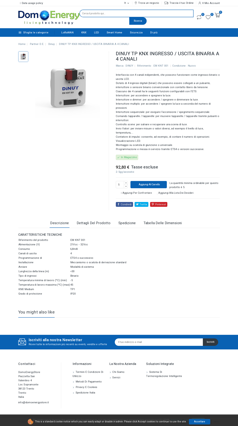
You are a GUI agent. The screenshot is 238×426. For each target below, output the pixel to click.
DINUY (129, 66)
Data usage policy (32, 3)
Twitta (143, 204)
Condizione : (179, 66)
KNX (84, 32)
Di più (154, 32)
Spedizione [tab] (127, 223)
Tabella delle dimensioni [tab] (163, 223)
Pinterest (160, 204)
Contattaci (27, 364)
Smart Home (114, 32)
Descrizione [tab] (59, 223)
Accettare (199, 421)
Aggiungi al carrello (149, 184)
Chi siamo (118, 372)
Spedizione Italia (85, 393)
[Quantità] (120, 184)
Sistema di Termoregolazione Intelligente (164, 374)
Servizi (116, 377)
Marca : (120, 66)
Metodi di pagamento (88, 382)
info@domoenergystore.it (33, 402)
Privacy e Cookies (86, 387)
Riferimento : (145, 66)
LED (96, 32)
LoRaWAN (67, 32)
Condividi (126, 204)
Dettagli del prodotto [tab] (93, 223)
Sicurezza (136, 32)
